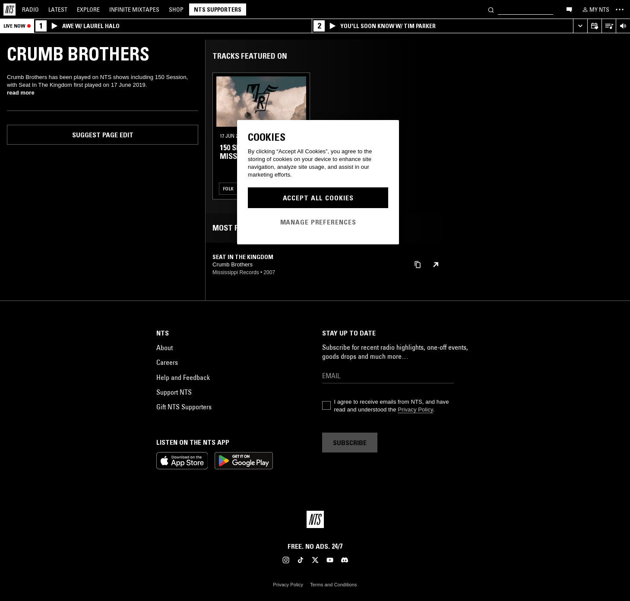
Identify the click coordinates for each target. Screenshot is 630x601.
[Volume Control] (623, 26)
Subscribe (350, 442)
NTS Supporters (217, 9)
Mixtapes (134, 9)
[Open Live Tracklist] (609, 26)
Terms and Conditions (333, 584)
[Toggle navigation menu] (620, 9)
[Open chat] (569, 9)
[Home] (9, 9)
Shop (176, 9)
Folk (228, 188)
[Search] (491, 9)
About (164, 347)
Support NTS (174, 392)
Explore (88, 9)
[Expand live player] (580, 26)
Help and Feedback (183, 377)
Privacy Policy (415, 409)
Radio (30, 9)
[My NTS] (595, 9)
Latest (57, 9)
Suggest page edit (102, 134)
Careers (167, 362)
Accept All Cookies (318, 197)
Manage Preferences (318, 222)
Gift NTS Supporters (184, 406)
